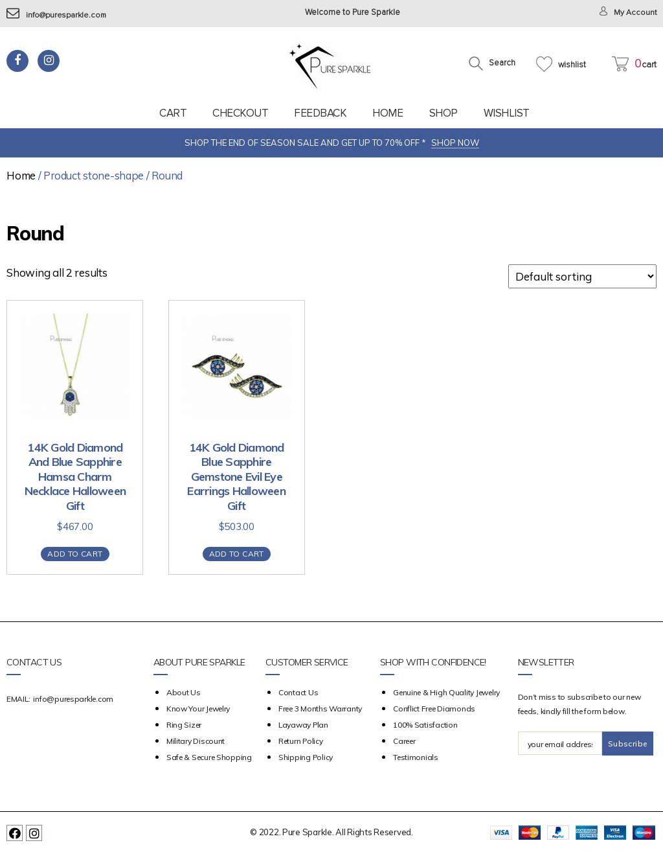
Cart (172, 113)
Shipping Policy (305, 757)
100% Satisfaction (425, 725)
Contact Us (298, 692)
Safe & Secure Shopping (209, 757)
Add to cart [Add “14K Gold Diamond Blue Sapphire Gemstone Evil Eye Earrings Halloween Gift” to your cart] (236, 554)
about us (183, 692)
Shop (443, 113)
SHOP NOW (455, 142)
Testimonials (415, 757)
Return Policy (300, 741)
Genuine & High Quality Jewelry (446, 692)
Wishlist (507, 113)
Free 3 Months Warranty (320, 708)
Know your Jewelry (198, 708)
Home (387, 113)
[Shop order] (582, 276)
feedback (320, 113)
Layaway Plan (303, 725)
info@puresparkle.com (58, 15)
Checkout (240, 113)
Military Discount (195, 741)
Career (404, 741)
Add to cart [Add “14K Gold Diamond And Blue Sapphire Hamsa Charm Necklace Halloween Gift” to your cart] (74, 554)
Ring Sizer (183, 725)
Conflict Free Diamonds (434, 708)
